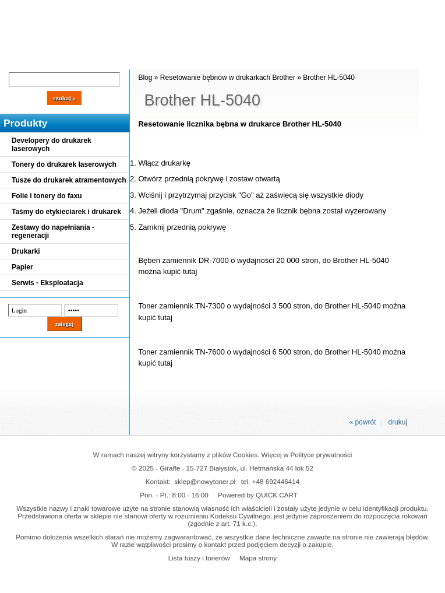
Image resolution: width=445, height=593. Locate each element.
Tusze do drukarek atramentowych (69, 180)
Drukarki (26, 251)
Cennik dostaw (71, 59)
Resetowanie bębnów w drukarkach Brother (227, 77)
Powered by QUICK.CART (258, 495)
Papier (22, 267)
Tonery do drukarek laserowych (64, 164)
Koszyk (315, 8)
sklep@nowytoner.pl (204, 481)
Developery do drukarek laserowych (51, 144)
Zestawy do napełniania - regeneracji (53, 231)
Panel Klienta (140, 59)
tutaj (190, 271)
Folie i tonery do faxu (47, 196)
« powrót (362, 422)
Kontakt (197, 59)
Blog (17, 59)
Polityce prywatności (321, 454)
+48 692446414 (276, 481)
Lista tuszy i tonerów (199, 558)
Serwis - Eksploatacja (47, 283)
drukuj (397, 422)
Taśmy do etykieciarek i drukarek (66, 212)
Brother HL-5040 (329, 77)
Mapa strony (258, 558)
